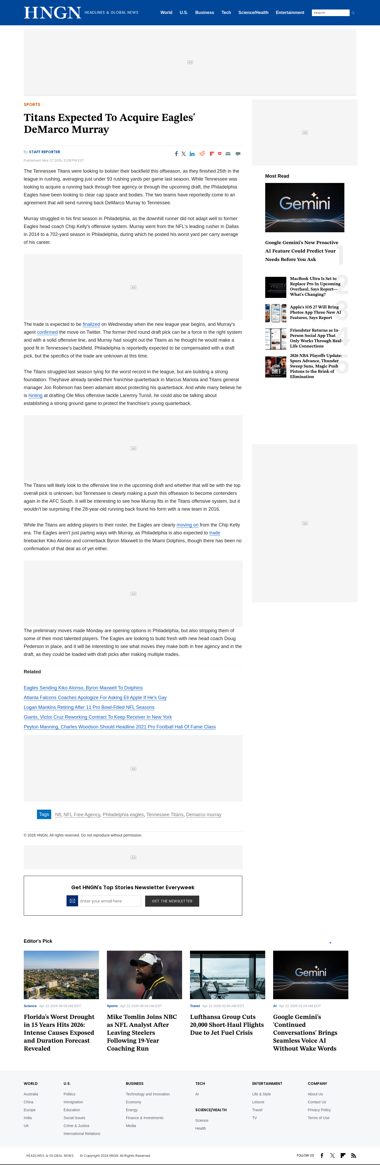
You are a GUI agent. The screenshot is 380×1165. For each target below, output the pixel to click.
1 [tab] (330, 943)
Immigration (73, 1102)
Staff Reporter (44, 151)
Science (30, 1006)
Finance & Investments (144, 1118)
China (29, 1102)
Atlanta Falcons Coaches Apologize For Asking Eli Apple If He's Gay (95, 697)
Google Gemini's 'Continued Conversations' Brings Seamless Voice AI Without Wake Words (305, 1033)
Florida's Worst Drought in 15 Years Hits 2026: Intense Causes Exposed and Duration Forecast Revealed (59, 1033)
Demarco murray (203, 814)
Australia (31, 1094)
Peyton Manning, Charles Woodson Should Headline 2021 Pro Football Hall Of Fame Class (120, 726)
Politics (69, 1094)
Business (204, 12)
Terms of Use (318, 1118)
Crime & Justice (76, 1126)
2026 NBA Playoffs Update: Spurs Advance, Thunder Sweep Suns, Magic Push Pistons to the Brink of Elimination (316, 366)
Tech (226, 12)
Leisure (258, 1102)
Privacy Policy (319, 1110)
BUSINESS (135, 1083)
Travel (195, 1006)
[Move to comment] (238, 153)
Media (131, 1126)
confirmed (47, 332)
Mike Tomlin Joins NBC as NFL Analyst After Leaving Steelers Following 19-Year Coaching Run (142, 1033)
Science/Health (254, 12)
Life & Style (261, 1094)
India (28, 1118)
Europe (30, 1110)
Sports (32, 104)
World (166, 12)
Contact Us (317, 1102)
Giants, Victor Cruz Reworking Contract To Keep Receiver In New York (98, 717)
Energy (131, 1110)
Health (200, 1128)
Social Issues (74, 1118)
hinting (35, 395)
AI (275, 1006)
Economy (133, 1102)
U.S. (184, 12)
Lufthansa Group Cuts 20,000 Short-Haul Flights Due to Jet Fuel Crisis (227, 1025)
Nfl (58, 814)
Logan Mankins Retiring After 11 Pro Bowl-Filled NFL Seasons (89, 707)
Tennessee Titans (164, 814)
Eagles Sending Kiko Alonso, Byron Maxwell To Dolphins (83, 687)
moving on (187, 525)
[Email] (227, 153)
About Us (315, 1094)
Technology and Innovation (148, 1094)
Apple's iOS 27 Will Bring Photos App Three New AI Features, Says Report (315, 312)
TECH (200, 1083)
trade (214, 532)
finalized (91, 324)
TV (254, 1118)
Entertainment (290, 12)
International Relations (82, 1134)
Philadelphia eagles (123, 814)
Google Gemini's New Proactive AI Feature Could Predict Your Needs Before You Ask (301, 251)
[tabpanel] (65, 1003)
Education (72, 1110)
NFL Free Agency (82, 814)
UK (26, 1126)
